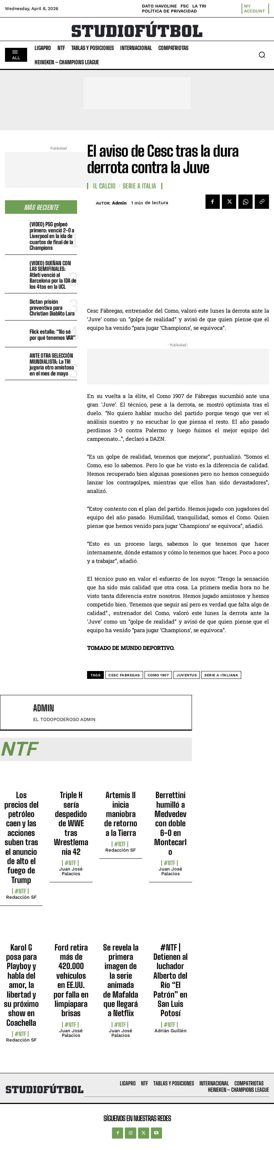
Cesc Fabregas (124, 675)
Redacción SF (21, 897)
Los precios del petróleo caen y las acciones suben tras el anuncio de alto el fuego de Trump (21, 837)
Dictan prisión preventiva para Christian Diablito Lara (52, 307)
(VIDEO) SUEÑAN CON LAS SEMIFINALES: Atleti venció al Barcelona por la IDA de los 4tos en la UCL (53, 275)
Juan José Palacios (71, 871)
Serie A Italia (139, 186)
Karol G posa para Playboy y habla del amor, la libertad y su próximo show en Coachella (21, 985)
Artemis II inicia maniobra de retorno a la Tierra (120, 814)
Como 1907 (158, 675)
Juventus (187, 675)
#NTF (20, 891)
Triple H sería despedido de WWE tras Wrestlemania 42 (71, 823)
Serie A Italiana (221, 675)
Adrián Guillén (170, 1030)
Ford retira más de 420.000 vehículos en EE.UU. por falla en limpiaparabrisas (71, 980)
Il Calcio (104, 186)
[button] (262, 54)
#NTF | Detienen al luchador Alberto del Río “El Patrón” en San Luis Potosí (170, 980)
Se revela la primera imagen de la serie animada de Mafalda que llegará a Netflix (120, 980)
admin (119, 203)
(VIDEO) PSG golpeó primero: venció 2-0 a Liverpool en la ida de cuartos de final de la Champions (52, 236)
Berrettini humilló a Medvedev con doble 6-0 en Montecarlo (170, 823)
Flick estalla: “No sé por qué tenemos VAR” (53, 334)
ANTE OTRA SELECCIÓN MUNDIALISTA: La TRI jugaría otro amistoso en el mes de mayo (52, 364)
